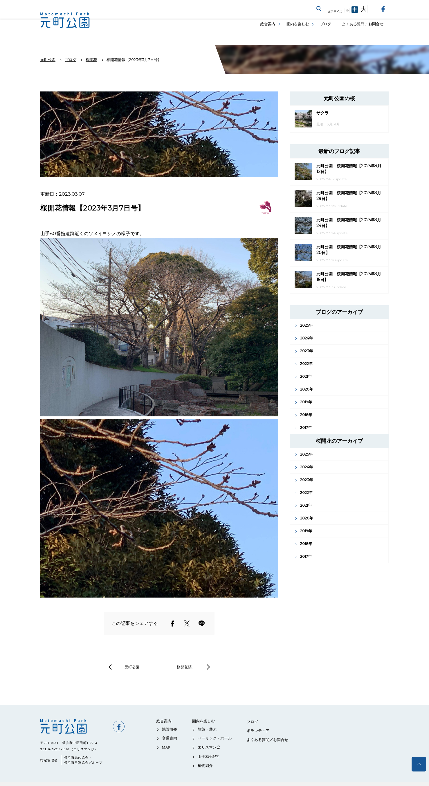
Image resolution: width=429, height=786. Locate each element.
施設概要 (169, 729)
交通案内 (169, 738)
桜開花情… (185, 667)
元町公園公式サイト (65, 20)
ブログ (325, 24)
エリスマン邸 (209, 747)
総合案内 (267, 24)
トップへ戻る (419, 764)
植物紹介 (205, 765)
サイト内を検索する (319, 8)
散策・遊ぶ (207, 729)
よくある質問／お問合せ (362, 24)
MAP (166, 747)
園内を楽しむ (297, 24)
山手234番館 (208, 756)
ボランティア (258, 731)
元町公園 (73, 726)
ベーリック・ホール (215, 738)
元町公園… (133, 667)
